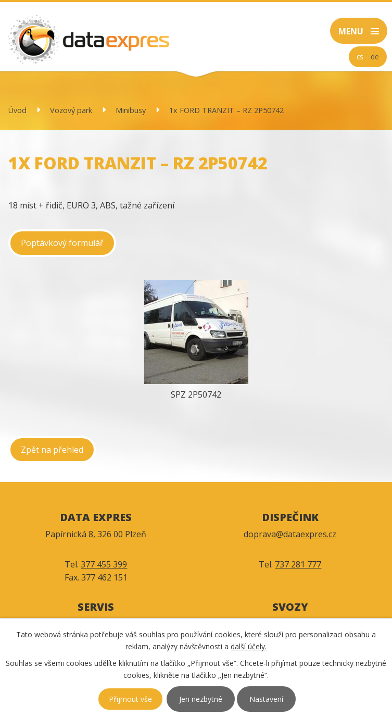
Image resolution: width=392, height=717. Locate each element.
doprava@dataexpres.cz (290, 534)
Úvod (17, 110)
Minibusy (131, 110)
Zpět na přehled (52, 449)
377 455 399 (104, 564)
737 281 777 (298, 564)
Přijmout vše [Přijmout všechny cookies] (130, 699)
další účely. (249, 646)
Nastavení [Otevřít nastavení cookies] (266, 699)
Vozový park (71, 110)
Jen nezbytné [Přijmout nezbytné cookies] (200, 699)
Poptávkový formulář (62, 243)
